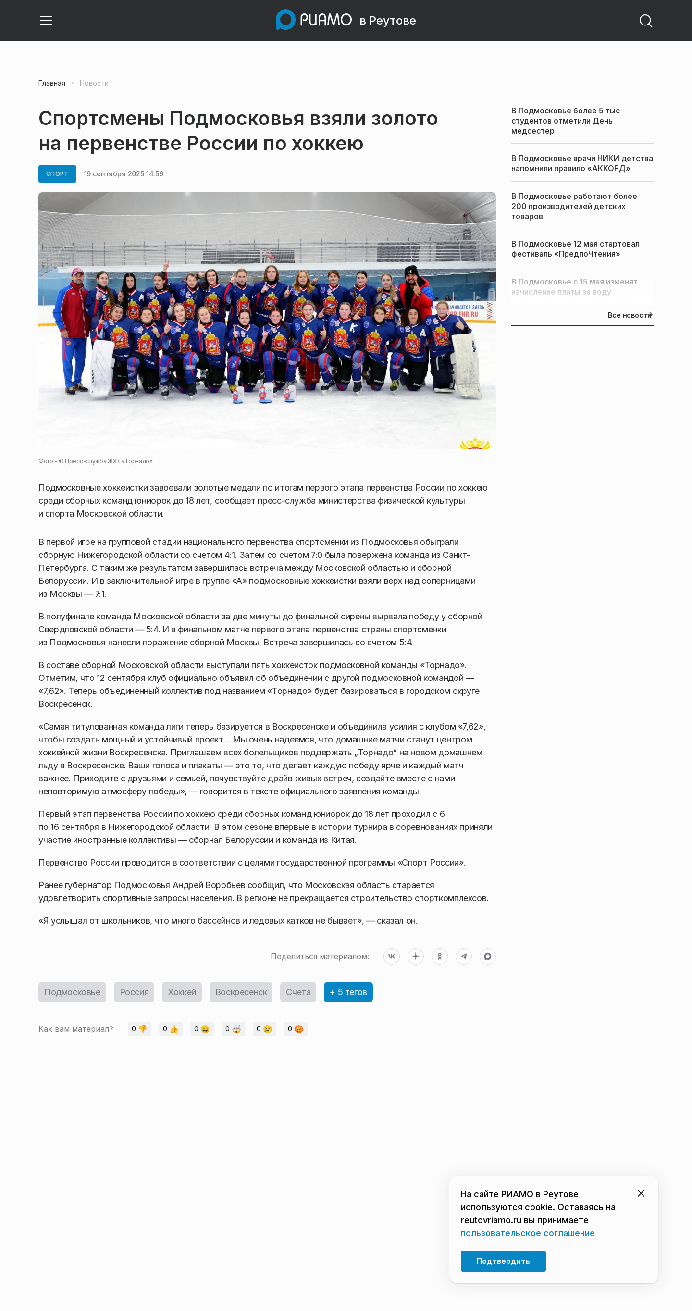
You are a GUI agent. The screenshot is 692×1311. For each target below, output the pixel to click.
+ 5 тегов (348, 992)
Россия (134, 992)
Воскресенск (241, 992)
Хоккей (182, 992)
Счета (298, 992)
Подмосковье (72, 992)
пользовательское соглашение (528, 1233)
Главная (51, 83)
